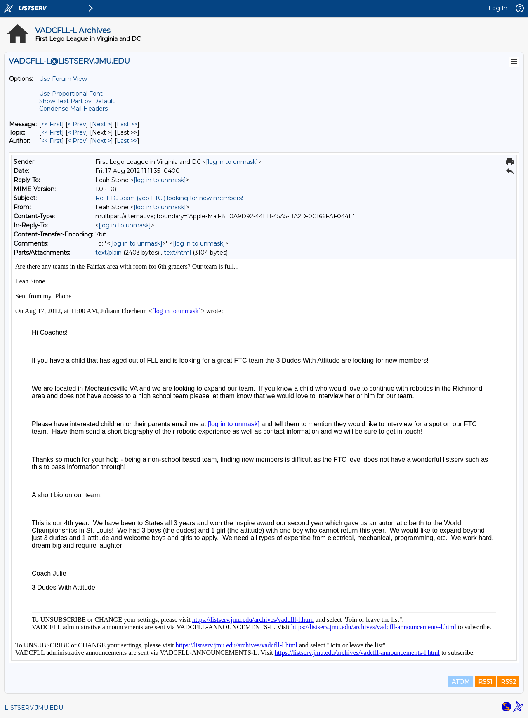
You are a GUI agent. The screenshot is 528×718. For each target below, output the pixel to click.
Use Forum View (63, 79)
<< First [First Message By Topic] (51, 132)
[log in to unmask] (232, 161)
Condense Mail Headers (73, 108)
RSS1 (485, 681)
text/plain (108, 252)
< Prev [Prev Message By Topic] (77, 132)
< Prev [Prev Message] (77, 124)
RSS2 (508, 681)
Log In (497, 8)
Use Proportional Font (71, 93)
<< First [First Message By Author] (51, 140)
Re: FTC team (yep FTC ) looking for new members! (169, 198)
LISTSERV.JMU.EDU (34, 707)
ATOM (461, 681)
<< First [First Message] (51, 124)
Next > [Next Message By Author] (101, 140)
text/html (177, 252)
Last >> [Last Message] (127, 124)
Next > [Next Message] (101, 124)
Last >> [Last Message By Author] (127, 140)
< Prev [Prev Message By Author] (77, 140)
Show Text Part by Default (77, 101)
